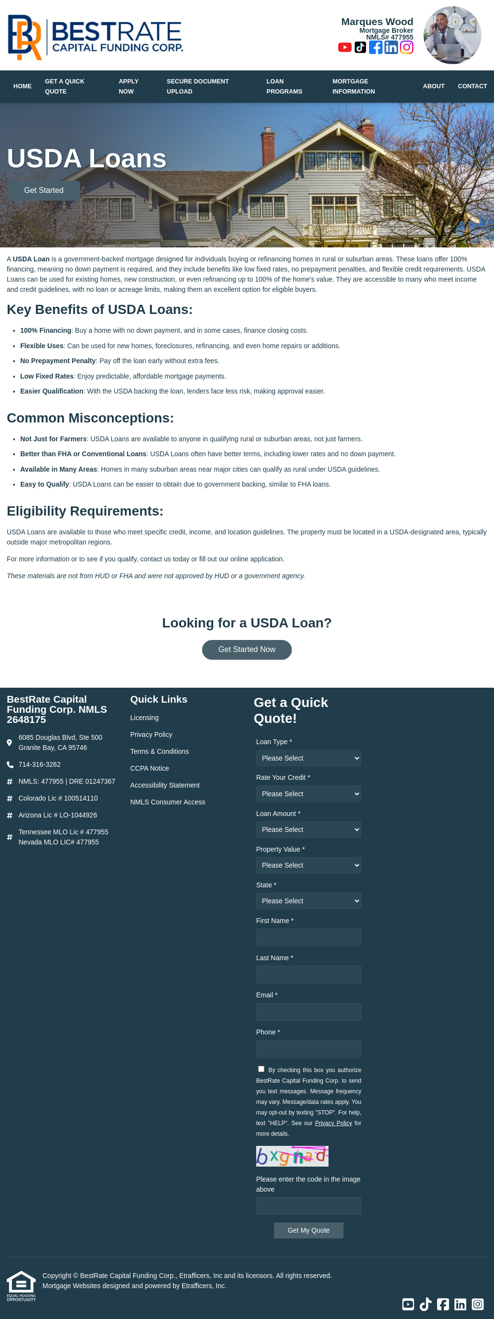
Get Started (44, 190)
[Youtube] (345, 49)
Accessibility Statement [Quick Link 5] (165, 785)
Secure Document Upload (198, 86)
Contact (472, 86)
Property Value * (280, 849)
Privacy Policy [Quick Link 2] (151, 734)
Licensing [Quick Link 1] (144, 717)
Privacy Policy (333, 1123)
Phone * (268, 1032)
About (434, 86)
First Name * (275, 921)
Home (23, 86)
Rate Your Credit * (283, 777)
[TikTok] (360, 49)
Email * (266, 995)
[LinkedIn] (391, 49)
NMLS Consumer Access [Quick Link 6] (168, 802)
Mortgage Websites (72, 1286)
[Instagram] (406, 49)
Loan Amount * (278, 813)
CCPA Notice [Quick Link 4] (149, 768)
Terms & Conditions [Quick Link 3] (159, 751)
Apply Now (128, 86)
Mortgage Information (353, 86)
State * (266, 885)
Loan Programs (284, 86)
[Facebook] (376, 49)
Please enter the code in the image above (308, 1184)
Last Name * (274, 958)
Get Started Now (247, 649)
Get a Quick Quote (64, 86)
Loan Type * (274, 742)
